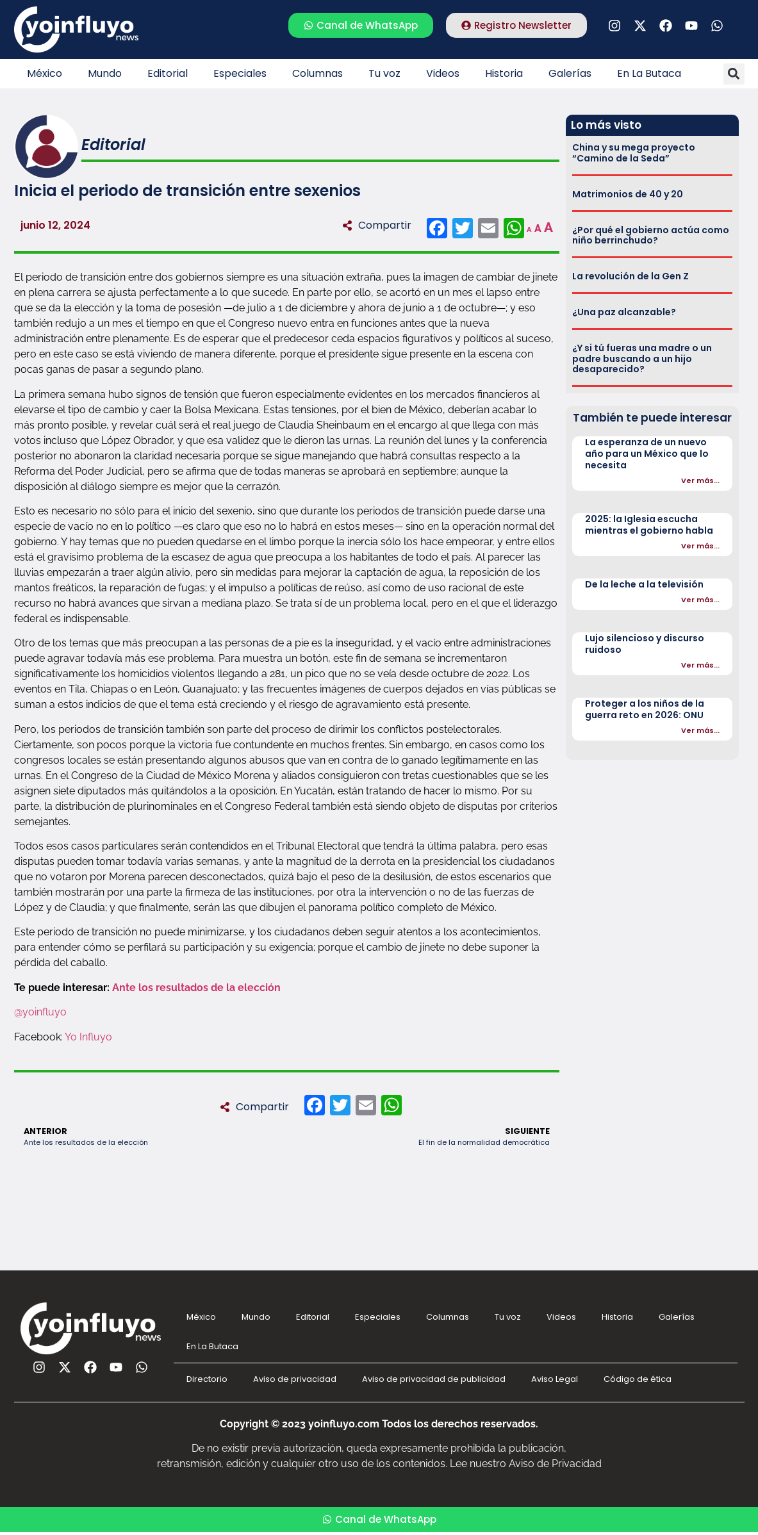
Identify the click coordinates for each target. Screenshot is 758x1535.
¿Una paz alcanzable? (624, 312)
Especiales (240, 73)
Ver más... (700, 480)
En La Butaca (649, 73)
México (44, 73)
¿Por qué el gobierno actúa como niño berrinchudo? (650, 235)
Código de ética (637, 1379)
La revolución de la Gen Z (630, 276)
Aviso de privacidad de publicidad (434, 1379)
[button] (734, 74)
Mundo (105, 73)
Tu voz (384, 73)
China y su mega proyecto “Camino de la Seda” (633, 153)
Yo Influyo (88, 1037)
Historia (504, 73)
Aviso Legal (554, 1379)
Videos (442, 73)
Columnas (317, 73)
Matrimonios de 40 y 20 (627, 194)
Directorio (206, 1379)
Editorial (167, 73)
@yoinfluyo (40, 1012)
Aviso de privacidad (294, 1379)
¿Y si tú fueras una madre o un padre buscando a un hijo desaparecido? (642, 358)
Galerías (569, 73)
